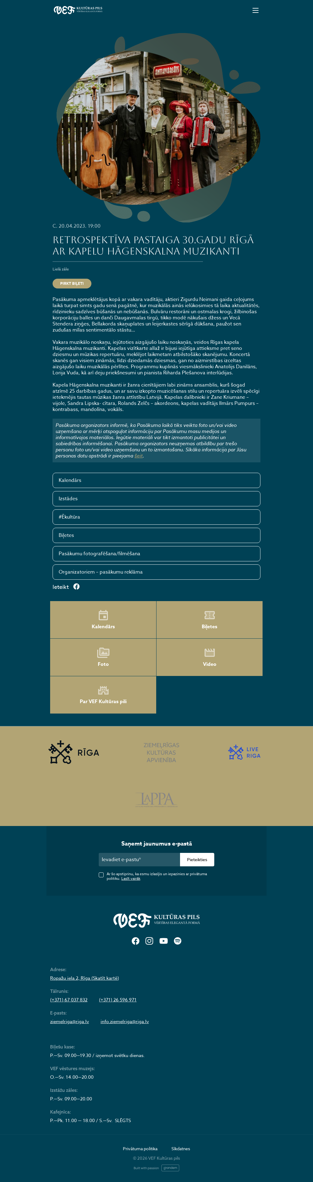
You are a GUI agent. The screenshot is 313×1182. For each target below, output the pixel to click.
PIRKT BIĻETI (72, 283)
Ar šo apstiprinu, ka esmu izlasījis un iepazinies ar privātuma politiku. (157, 876)
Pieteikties (197, 859)
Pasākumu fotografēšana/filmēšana (99, 553)
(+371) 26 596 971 (118, 1000)
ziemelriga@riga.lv (69, 1021)
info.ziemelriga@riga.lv (125, 1021)
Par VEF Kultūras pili (103, 695)
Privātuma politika (140, 1148)
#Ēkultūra (69, 517)
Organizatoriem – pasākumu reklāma (101, 572)
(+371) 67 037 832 (68, 1000)
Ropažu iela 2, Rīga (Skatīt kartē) (84, 978)
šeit (138, 455)
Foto (103, 657)
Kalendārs (70, 480)
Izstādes (68, 498)
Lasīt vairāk (130, 878)
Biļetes (66, 535)
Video (209, 657)
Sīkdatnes (180, 1148)
